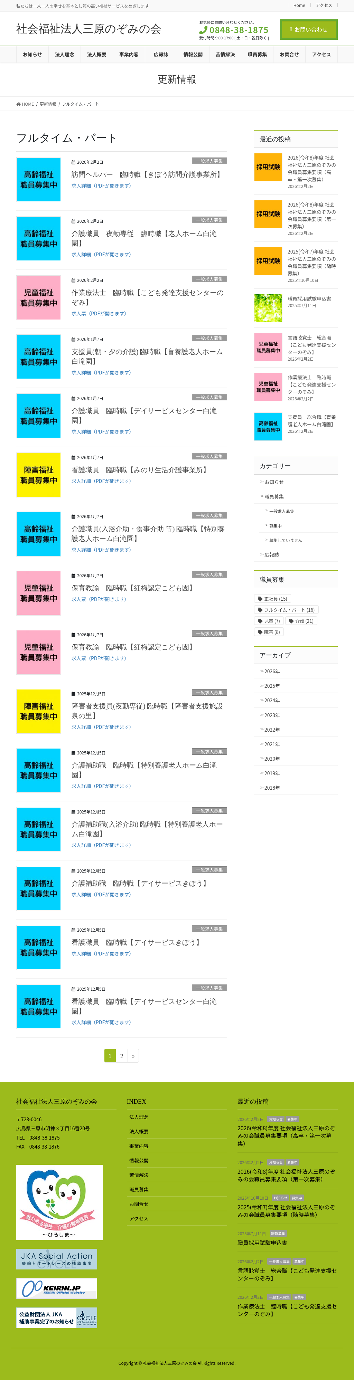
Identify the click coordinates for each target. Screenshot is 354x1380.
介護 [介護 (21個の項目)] (304, 621)
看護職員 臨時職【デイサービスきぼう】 (137, 942)
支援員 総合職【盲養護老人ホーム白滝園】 (312, 420)
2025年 (272, 685)
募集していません (285, 540)
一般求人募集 (209, 161)
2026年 (272, 671)
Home (299, 5)
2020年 (272, 758)
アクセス (324, 5)
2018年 (272, 787)
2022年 (272, 729)
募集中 (275, 526)
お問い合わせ (309, 29)
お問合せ (139, 1203)
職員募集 (274, 496)
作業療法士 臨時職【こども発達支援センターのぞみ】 (312, 384)
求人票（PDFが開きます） (100, 313)
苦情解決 (139, 1174)
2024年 (272, 700)
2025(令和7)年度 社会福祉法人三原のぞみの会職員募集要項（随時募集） (312, 262)
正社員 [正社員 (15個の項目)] (275, 599)
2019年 (272, 773)
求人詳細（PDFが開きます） (103, 185)
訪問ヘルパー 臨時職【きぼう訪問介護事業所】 (148, 174)
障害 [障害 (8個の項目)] (272, 632)
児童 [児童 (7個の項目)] (272, 621)
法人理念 (139, 1116)
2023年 (272, 715)
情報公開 (139, 1160)
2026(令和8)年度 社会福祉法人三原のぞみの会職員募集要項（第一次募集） (312, 215)
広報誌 (271, 554)
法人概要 (139, 1131)
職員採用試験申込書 (309, 298)
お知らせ (274, 481)
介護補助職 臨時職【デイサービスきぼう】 (141, 883)
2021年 (272, 744)
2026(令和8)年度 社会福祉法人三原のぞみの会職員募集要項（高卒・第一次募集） (312, 168)
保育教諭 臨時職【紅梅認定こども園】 (134, 588)
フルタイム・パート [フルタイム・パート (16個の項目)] (289, 610)
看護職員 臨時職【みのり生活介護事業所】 (141, 470)
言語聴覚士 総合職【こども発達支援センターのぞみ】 (312, 344)
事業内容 (139, 1145)
